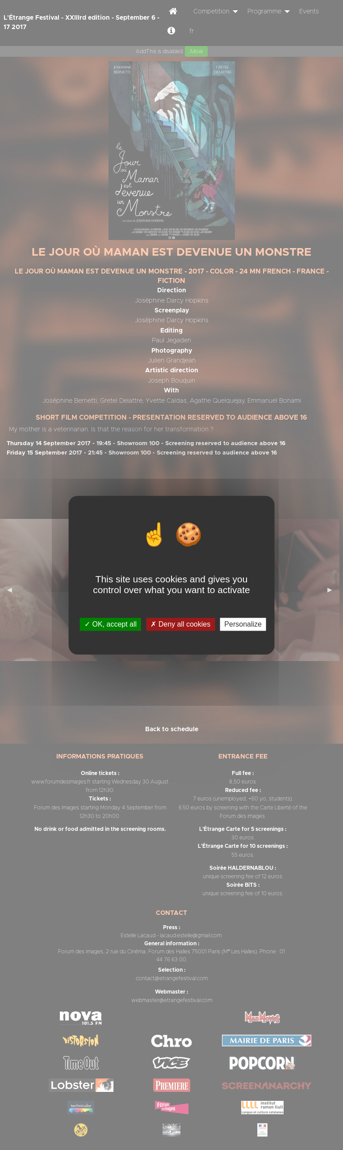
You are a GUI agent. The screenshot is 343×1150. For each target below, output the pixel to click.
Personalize (243, 624)
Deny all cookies (180, 624)
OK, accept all (110, 624)
